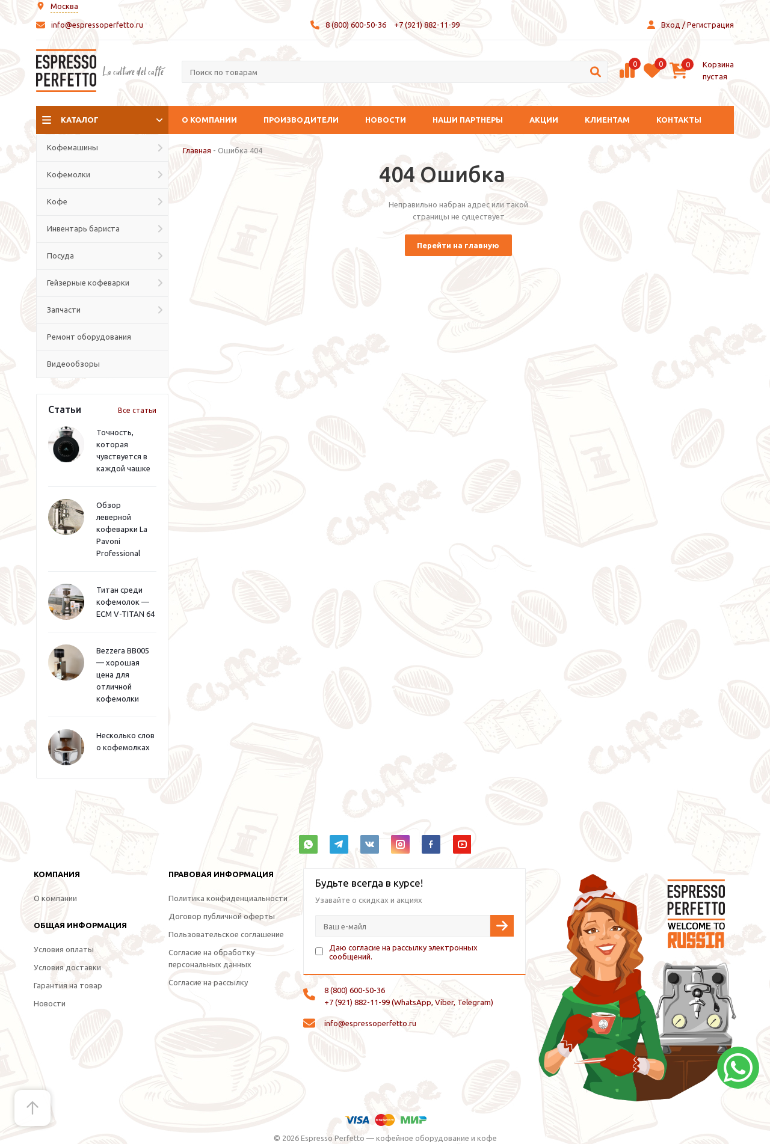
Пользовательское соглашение (226, 934)
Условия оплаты (64, 949)
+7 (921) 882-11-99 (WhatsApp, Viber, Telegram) (408, 1002)
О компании (209, 119)
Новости (385, 119)
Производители (301, 119)
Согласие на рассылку (208, 982)
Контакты (678, 119)
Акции (543, 119)
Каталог (80, 119)
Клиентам (607, 119)
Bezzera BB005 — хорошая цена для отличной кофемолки (122, 674)
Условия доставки (67, 967)
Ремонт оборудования (89, 336)
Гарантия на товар (68, 985)
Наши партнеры (468, 119)
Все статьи (137, 410)
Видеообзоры (73, 363)
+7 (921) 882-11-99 (427, 24)
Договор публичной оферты (221, 916)
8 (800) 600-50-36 (355, 24)
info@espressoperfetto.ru (97, 24)
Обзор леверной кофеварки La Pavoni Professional (121, 529)
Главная (197, 150)
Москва (64, 6)
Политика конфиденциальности (228, 898)
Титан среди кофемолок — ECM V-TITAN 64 (125, 602)
